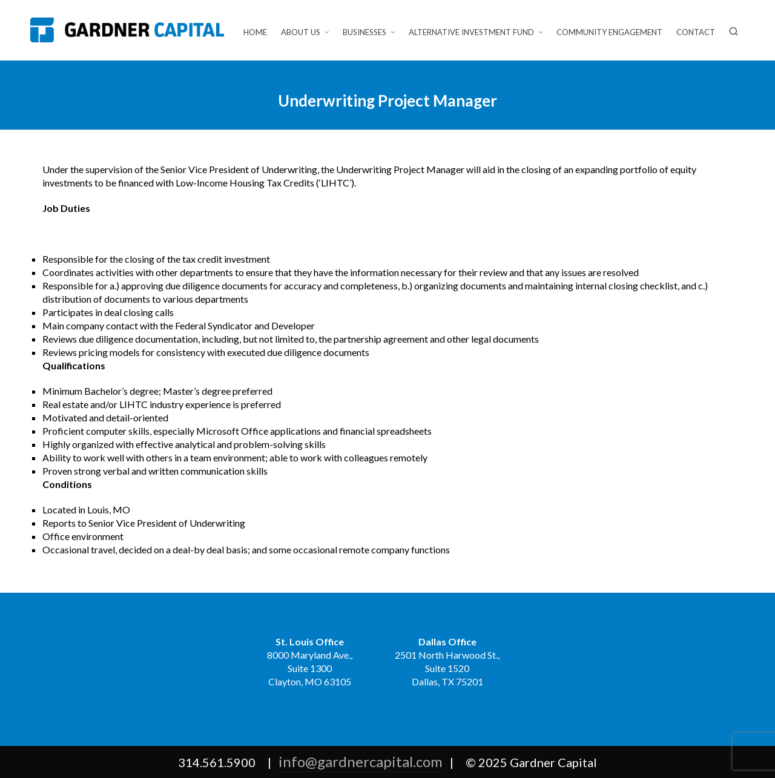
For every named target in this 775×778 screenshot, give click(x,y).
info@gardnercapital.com (361, 761)
